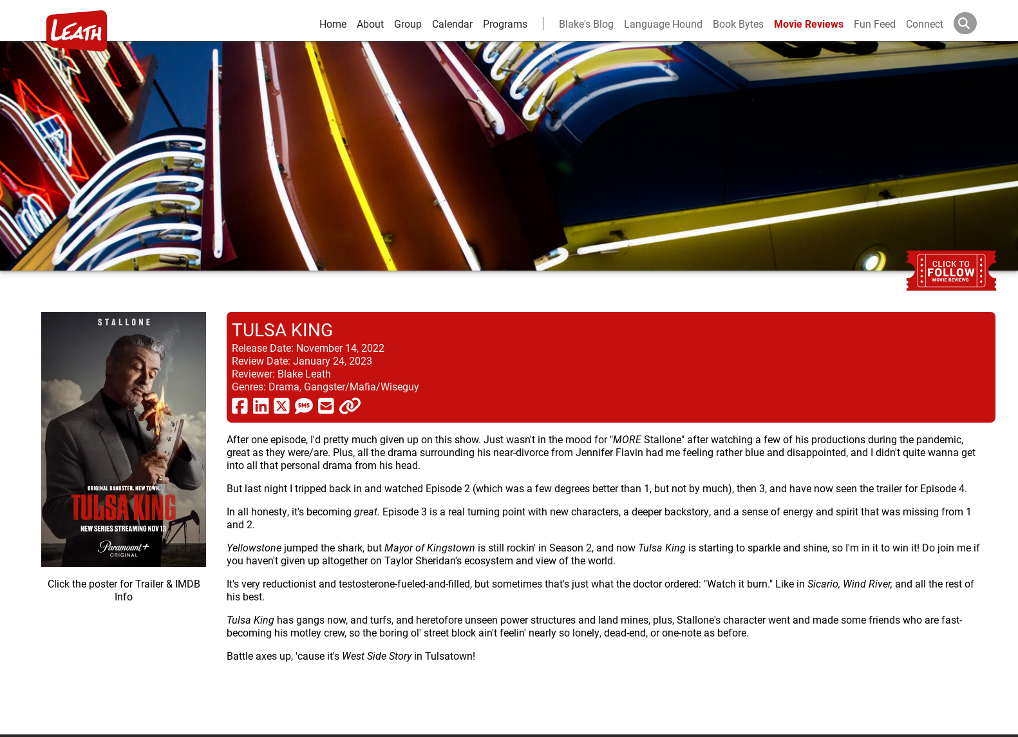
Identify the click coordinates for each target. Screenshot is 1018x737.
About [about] (370, 23)
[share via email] (326, 405)
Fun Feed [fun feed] (875, 23)
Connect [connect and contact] (924, 23)
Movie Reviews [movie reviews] (809, 23)
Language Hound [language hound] (663, 23)
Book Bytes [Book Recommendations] (738, 23)
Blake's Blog (586, 23)
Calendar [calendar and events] (452, 23)
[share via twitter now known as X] (282, 405)
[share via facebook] (240, 405)
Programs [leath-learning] (505, 23)
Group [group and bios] (408, 23)
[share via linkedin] (261, 405)
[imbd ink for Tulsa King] (123, 513)
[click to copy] (350, 405)
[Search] (975, 23)
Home (332, 23)
